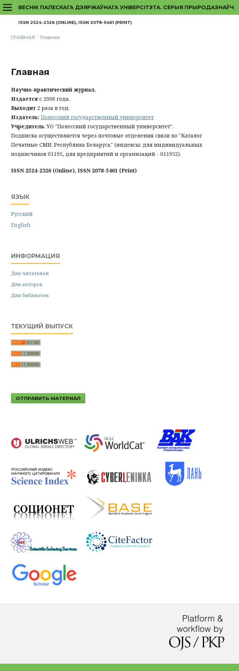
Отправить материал (48, 398)
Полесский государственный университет (97, 117)
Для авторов (27, 284)
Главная (23, 37)
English (21, 224)
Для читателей (30, 273)
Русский (22, 213)
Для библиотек (30, 295)
